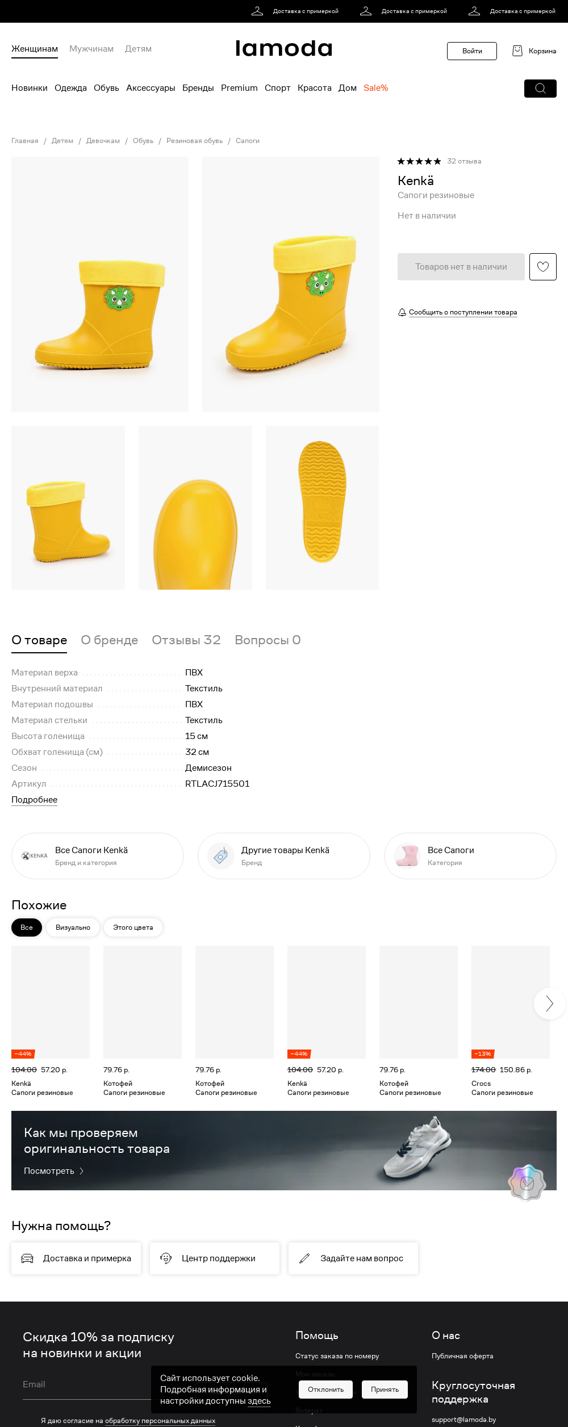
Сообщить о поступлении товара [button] (463, 312)
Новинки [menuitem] (29, 88)
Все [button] (26, 927)
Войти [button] (472, 51)
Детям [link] (62, 140)
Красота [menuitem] (315, 88)
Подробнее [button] (34, 799)
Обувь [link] (143, 140)
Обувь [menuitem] (106, 88)
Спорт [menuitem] (278, 88)
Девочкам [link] (103, 140)
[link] (297, 11)
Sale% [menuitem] (376, 88)
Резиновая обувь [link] (194, 140)
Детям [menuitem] (138, 48)
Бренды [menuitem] (198, 88)
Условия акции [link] (47, 1402)
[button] (540, 88)
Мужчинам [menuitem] (91, 48)
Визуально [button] (73, 927)
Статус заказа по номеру (337, 1356)
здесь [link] (259, 1401)
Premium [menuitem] (239, 88)
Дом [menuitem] (348, 88)
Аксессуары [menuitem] (151, 88)
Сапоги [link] (248, 140)
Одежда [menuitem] (71, 88)
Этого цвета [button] (133, 927)
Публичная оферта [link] (463, 1356)
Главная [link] (25, 140)
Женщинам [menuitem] (34, 48)
